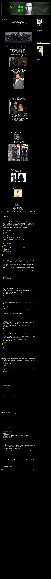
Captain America (22, 211)
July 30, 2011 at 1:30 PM (7, 355)
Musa (4, 276)
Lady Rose (4, 365)
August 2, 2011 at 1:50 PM (7, 372)
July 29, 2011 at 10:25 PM (7, 340)
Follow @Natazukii (39, 30)
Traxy (4, 280)
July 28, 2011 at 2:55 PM (7, 306)
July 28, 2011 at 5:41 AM (7, 251)
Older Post (34, 469)
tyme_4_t (4, 245)
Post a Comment (3, 468)
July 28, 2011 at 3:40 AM (7, 230)
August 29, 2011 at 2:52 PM (7, 466)
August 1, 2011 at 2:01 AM (7, 363)
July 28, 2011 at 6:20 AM (7, 278)
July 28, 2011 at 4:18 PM (7, 314)
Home (18, 469)
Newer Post (2, 469)
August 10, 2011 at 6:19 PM (7, 431)
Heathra (4, 253)
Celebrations (27, 211)
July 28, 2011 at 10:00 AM (7, 293)
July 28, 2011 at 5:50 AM (7, 274)
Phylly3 (4, 357)
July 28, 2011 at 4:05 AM (7, 243)
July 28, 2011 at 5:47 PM (7, 326)
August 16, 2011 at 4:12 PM (7, 442)
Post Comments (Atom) (7, 471)
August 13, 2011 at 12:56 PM (8, 437)
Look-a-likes (31, 211)
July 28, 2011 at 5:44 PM (7, 319)
